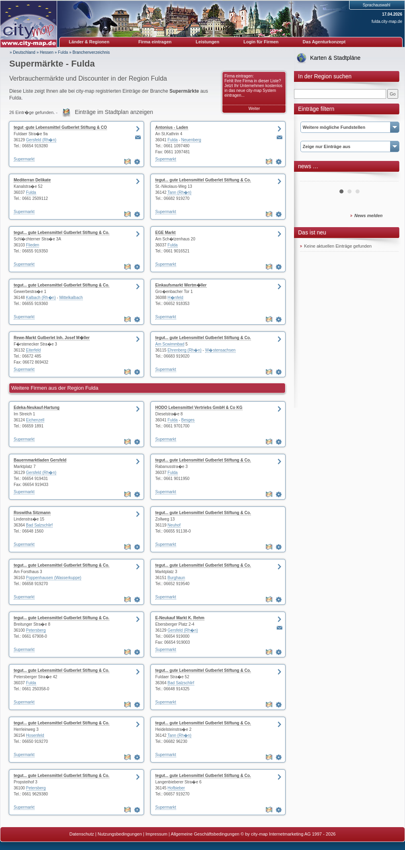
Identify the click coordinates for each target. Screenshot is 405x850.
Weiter (254, 108)
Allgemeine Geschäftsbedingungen (205, 834)
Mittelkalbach (70, 297)
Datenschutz (82, 834)
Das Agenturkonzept (324, 41)
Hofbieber (176, 788)
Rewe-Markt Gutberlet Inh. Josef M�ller (52, 338)
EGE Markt (165, 232)
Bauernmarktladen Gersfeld (40, 460)
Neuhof (174, 525)
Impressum (156, 834)
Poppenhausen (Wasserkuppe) (54, 577)
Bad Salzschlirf (39, 525)
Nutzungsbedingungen (120, 834)
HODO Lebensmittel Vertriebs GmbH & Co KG (199, 407)
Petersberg (36, 630)
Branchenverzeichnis (91, 52)
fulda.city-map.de (387, 21)
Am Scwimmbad (169, 344)
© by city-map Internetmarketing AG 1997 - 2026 (288, 834)
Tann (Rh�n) (179, 192)
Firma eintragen (155, 41)
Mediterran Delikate (32, 180)
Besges (188, 420)
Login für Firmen (260, 41)
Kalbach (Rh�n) (41, 297)
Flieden (32, 245)
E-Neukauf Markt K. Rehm (179, 618)
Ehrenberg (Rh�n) (184, 350)
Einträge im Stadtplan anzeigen (114, 112)
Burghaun (176, 577)
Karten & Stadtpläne (335, 58)
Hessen (46, 52)
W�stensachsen (220, 350)
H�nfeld (175, 297)
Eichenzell (35, 420)
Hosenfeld (35, 735)
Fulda (63, 52)
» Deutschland (22, 52)
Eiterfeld (33, 350)
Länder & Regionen (89, 41)
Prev (310, 178)
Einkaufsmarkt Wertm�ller (181, 285)
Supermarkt (24, 159)
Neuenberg (191, 140)
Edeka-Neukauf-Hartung (37, 407)
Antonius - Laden (171, 127)
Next (388, 178)
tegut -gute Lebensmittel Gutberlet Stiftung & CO (60, 127)
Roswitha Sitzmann (32, 512)
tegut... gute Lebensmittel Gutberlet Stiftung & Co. (203, 180)
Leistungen (208, 41)
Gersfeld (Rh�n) (41, 140)
